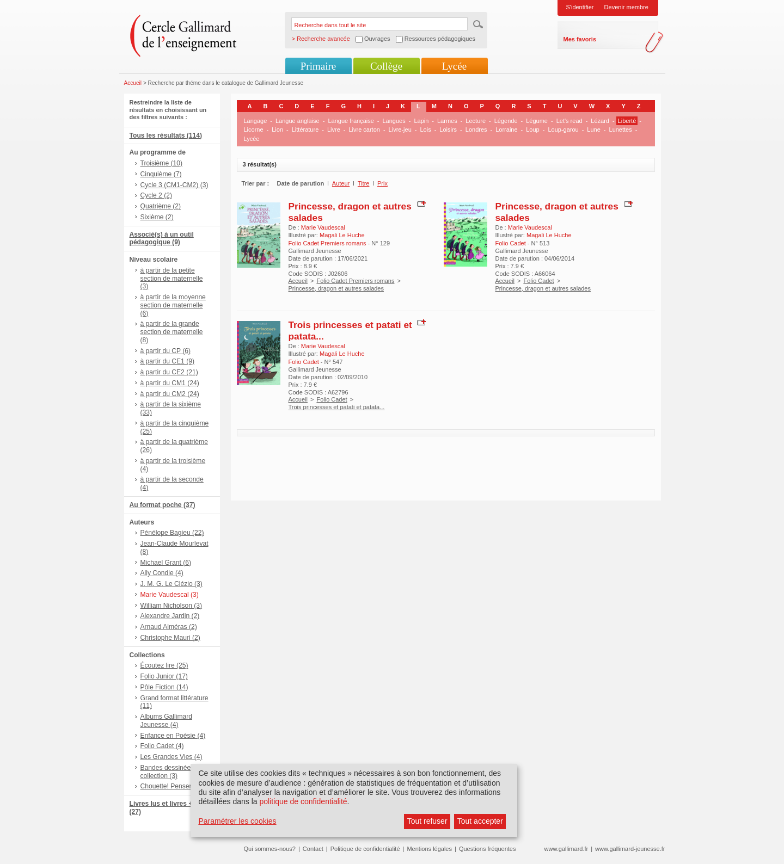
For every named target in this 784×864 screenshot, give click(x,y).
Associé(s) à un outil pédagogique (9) (162, 238)
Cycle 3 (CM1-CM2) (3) (174, 185)
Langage (255, 121)
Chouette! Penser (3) (170, 786)
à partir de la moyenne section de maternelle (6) (173, 305)
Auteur (341, 183)
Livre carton (363, 129)
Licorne (254, 129)
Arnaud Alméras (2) (168, 627)
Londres (476, 129)
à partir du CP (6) (165, 351)
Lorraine (506, 129)
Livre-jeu (400, 129)
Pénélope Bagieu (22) (172, 532)
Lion (277, 129)
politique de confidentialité (303, 801)
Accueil (133, 83)
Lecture (475, 121)
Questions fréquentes (487, 849)
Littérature (305, 129)
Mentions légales (429, 849)
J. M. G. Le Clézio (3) (171, 584)
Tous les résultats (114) (166, 135)
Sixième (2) (157, 217)
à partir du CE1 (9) (167, 361)
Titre (364, 183)
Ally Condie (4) (161, 573)
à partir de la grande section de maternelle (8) (171, 332)
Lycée (454, 66)
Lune (593, 129)
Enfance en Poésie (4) (173, 735)
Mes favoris (580, 39)
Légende (506, 121)
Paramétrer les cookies (237, 821)
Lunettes (620, 129)
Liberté (627, 121)
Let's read (569, 121)
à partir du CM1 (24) (169, 383)
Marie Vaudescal (323, 227)
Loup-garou (563, 129)
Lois (425, 129)
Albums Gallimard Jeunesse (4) (166, 721)
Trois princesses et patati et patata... (337, 407)
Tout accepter (480, 821)
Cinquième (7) (161, 174)
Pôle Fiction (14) (164, 687)
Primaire (318, 66)
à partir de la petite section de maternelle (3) (171, 279)
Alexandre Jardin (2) (170, 616)
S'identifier (580, 7)
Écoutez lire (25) (164, 665)
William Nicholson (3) (171, 605)
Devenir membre (626, 7)
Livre (333, 129)
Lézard (600, 121)
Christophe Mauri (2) (170, 637)
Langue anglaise (297, 121)
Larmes (447, 121)
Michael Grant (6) (165, 562)
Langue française (350, 121)
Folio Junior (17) (164, 676)
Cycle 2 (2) (156, 195)
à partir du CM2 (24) (169, 394)
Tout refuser (427, 821)
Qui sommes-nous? (270, 849)
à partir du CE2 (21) (169, 372)
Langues (394, 121)
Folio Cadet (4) (162, 746)
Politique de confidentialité (365, 849)
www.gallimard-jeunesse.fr (630, 849)
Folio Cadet (538, 280)
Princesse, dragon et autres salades (336, 288)
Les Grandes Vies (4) (171, 757)
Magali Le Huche (342, 235)
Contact (313, 849)
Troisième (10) (161, 163)
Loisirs (448, 129)
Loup (532, 129)
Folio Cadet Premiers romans (355, 280)
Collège (386, 66)
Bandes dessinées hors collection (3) (174, 772)
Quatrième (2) (160, 206)
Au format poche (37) (162, 505)
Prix (382, 183)
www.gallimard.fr (566, 849)
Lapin (421, 121)
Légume (537, 121)
